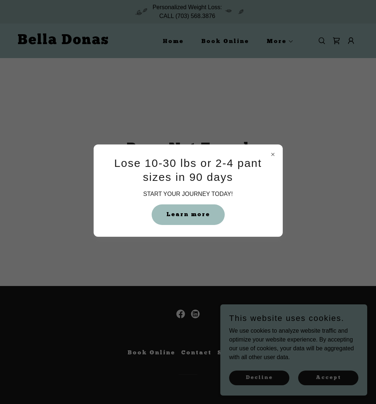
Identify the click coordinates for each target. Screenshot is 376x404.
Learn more (188, 215)
